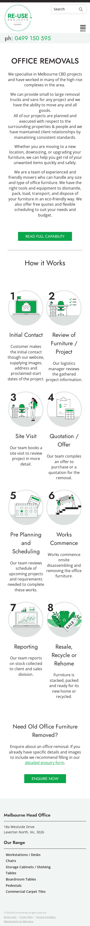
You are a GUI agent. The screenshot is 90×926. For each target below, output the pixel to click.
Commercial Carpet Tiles (26, 891)
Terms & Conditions (46, 917)
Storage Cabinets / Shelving (28, 867)
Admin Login (10, 917)
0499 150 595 (33, 38)
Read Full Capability (45, 236)
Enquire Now (45, 778)
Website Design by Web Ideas (18, 921)
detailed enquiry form (44, 762)
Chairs (11, 860)
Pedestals (14, 885)
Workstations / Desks (23, 854)
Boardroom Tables (21, 879)
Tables (11, 873)
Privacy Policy (26, 917)
